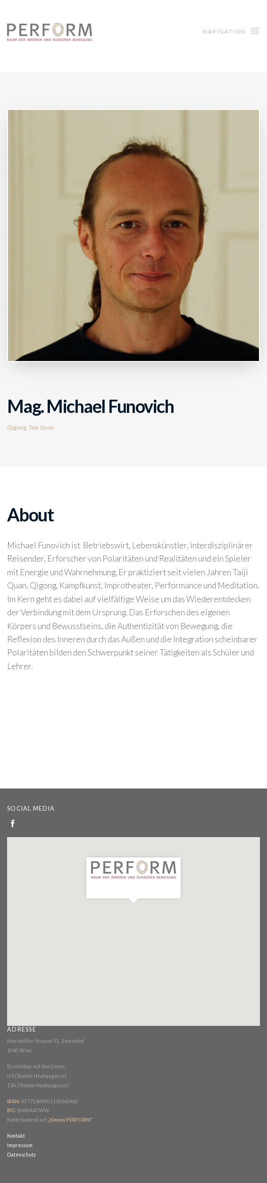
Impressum (20, 1145)
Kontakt (16, 1136)
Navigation (231, 30)
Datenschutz (21, 1155)
